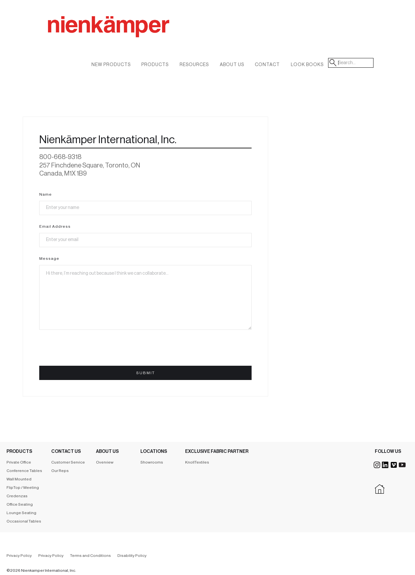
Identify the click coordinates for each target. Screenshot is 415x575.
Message (49, 258)
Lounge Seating (21, 513)
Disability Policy (132, 556)
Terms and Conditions (90, 556)
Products (155, 65)
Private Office (18, 462)
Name (45, 194)
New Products (111, 65)
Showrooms (151, 462)
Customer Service (68, 462)
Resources (194, 65)
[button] (232, 66)
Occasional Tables (23, 521)
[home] (142, 34)
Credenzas (17, 496)
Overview (104, 462)
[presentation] (88, 350)
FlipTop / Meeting (22, 487)
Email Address (55, 226)
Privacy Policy (19, 556)
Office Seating (19, 504)
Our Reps (60, 471)
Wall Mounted (18, 479)
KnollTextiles (197, 462)
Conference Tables (24, 471)
